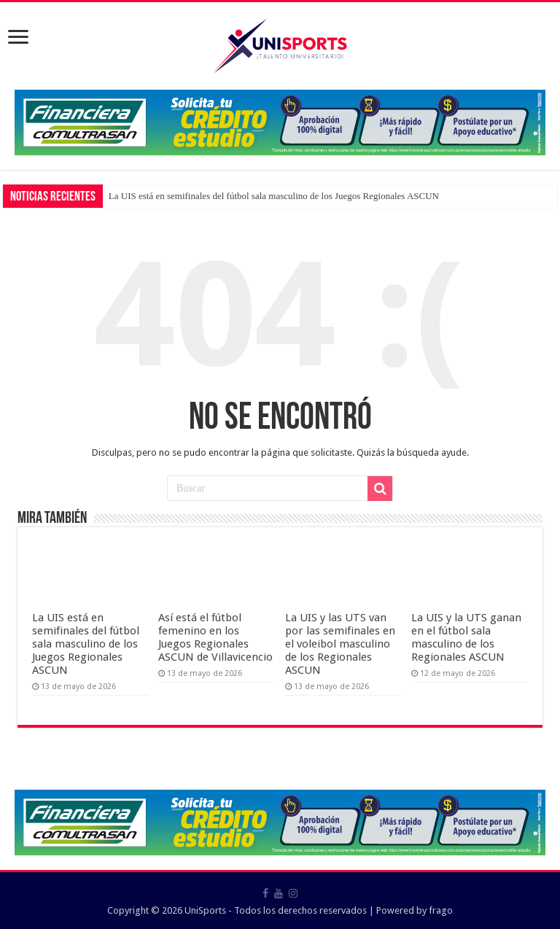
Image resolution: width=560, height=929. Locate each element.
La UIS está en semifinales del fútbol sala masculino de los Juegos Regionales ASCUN (274, 195)
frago (441, 910)
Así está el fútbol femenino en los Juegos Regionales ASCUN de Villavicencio (215, 637)
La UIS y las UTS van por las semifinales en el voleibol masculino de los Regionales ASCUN (340, 644)
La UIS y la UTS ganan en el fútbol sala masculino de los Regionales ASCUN (466, 637)
